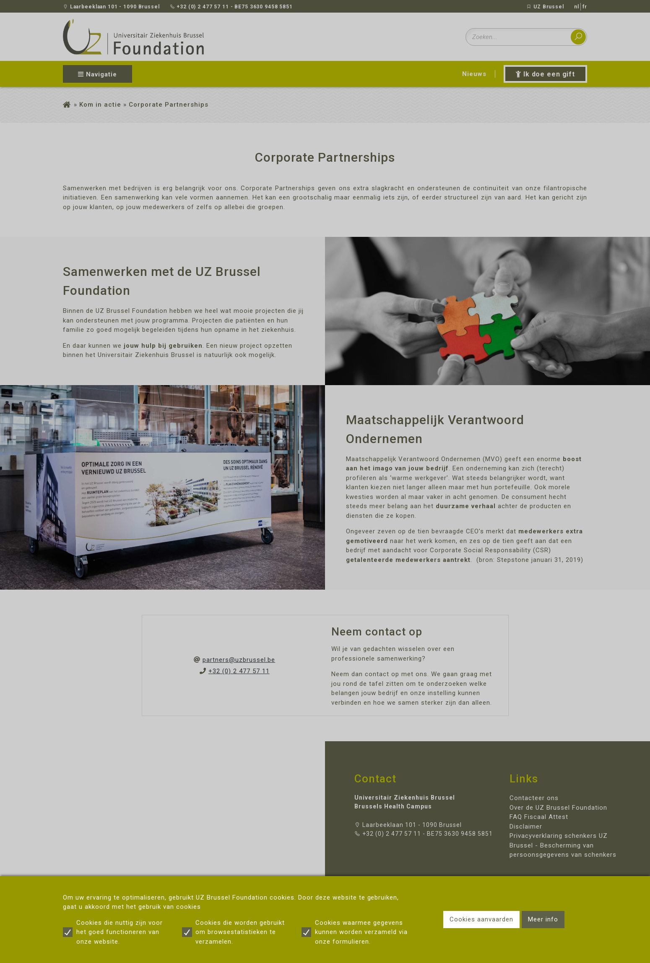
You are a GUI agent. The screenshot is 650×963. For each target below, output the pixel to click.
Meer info (543, 919)
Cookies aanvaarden (481, 919)
